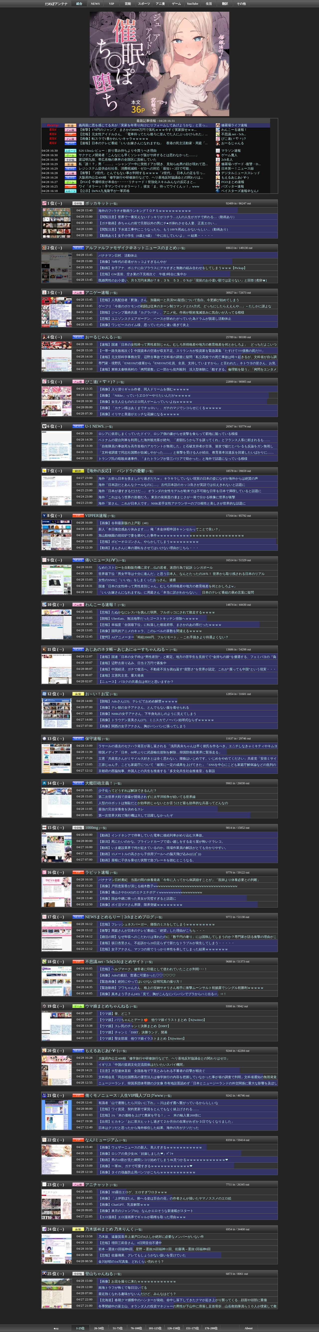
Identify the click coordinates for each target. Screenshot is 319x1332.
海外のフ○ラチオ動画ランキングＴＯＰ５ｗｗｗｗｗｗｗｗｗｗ (144, 211)
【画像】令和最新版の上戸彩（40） (124, 523)
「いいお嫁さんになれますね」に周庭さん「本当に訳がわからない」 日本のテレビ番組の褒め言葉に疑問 (176, 592)
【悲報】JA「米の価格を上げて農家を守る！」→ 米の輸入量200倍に (149, 1115)
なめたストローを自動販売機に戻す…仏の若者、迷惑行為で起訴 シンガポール (155, 567)
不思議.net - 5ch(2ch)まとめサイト (115, 962)
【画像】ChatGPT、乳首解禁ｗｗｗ (124, 1204)
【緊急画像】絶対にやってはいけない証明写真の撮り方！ (140, 981)
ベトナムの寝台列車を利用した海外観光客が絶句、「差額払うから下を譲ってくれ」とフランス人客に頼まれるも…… (184, 440)
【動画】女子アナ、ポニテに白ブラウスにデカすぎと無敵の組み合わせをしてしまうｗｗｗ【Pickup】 (172, 268)
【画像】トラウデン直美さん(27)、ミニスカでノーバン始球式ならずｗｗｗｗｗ (156, 720)
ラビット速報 (97, 872)
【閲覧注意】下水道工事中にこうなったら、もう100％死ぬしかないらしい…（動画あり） (164, 229)
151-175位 (192, 1328)
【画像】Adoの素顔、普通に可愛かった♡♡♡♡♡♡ (136, 975)
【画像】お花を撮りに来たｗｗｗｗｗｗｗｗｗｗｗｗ (137, 1281)
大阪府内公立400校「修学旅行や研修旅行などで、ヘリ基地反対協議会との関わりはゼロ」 (164, 1058)
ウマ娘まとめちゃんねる (107, 1006)
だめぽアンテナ (56, 4)
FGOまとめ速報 (232, 182)
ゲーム (176, 3)
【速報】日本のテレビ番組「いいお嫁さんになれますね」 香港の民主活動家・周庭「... (143, 143)
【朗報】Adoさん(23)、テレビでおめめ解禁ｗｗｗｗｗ (138, 701)
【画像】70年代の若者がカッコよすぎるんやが (132, 262)
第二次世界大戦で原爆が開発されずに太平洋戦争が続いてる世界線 (147, 797)
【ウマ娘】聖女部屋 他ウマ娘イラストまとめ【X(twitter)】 (142, 1038)
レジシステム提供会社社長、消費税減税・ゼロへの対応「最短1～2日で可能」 (135, 168)
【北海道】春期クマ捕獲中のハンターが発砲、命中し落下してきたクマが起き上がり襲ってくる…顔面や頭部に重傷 (182, 1300)
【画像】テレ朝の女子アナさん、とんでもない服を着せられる (143, 707)
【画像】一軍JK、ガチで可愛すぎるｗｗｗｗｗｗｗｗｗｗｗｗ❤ (145, 1166)
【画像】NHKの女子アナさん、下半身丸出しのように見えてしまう (147, 714)
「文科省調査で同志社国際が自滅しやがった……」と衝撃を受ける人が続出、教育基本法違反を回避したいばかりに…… (186, 452)
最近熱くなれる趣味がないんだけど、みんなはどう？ (137, 1294)
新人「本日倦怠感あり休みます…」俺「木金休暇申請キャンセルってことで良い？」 (160, 529)
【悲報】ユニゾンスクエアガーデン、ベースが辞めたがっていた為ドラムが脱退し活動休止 (164, 319)
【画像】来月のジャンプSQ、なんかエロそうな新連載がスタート (145, 1211)
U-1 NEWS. (95, 426)
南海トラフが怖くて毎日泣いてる (122, 1287)
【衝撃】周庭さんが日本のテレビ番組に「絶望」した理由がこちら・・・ (151, 930)
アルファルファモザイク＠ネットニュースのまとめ (131, 248)
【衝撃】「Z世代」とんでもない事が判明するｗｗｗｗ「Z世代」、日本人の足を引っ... (142, 173)
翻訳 (225, 3)
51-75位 (118, 1328)
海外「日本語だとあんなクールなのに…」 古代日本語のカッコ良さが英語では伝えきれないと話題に (171, 485)
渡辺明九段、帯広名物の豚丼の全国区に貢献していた (118, 159)
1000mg (91, 828)
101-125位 (155, 1328)
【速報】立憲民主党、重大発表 (121, 675)
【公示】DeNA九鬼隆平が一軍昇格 (104, 191)
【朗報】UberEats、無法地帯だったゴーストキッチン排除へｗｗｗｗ (148, 618)
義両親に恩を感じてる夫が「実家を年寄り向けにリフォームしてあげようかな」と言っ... (143, 125)
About (248, 1328)
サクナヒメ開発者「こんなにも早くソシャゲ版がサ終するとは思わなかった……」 (139, 155)
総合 (79, 3)
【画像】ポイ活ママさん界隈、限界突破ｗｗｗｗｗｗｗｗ (140, 905)
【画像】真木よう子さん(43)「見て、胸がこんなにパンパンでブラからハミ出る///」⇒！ (162, 994)
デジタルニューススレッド (240, 173)
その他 (241, 3)
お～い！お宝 (97, 694)
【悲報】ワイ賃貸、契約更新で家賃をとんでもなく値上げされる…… (148, 1109)
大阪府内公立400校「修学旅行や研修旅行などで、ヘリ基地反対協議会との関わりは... (141, 177)
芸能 (128, 3)
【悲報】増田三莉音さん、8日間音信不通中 (130, 1243)
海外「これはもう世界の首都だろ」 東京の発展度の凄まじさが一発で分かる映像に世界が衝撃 (166, 497)
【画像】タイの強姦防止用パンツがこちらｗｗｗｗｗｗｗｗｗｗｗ (147, 1172)
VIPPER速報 (96, 515)
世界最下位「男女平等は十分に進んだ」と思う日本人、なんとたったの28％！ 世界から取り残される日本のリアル (181, 574)
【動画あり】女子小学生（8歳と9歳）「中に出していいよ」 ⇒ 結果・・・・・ (156, 235)
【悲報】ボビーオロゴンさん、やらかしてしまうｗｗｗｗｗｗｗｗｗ (148, 542)
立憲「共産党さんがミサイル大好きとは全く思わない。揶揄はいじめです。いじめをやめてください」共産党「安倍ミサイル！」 (187, 761)
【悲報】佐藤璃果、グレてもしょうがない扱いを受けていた (142, 1255)
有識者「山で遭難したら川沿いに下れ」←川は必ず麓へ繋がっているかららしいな (158, 1103)
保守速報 (93, 738)
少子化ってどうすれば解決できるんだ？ (127, 790)
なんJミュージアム (102, 1140)
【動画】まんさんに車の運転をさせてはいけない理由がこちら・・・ (148, 548)
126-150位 (173, 1328)
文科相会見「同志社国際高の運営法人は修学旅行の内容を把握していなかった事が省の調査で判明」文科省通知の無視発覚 (187, 1077)
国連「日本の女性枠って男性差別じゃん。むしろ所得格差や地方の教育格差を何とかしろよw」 (167, 586)
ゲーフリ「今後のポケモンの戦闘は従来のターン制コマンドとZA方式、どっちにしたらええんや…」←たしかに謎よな (184, 306)
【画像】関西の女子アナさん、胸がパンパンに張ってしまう (142, 726)
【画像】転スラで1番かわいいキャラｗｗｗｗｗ (114, 139)
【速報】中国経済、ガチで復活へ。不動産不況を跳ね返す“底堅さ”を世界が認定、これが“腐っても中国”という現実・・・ (187, 669)
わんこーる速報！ (234, 130)
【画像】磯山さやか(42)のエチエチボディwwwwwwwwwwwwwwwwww (150, 892)
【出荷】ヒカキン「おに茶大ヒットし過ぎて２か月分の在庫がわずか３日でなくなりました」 (166, 1121)
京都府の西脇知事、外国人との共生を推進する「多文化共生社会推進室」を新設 (156, 771)
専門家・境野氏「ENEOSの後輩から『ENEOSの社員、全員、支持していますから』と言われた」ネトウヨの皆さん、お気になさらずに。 (186, 365)
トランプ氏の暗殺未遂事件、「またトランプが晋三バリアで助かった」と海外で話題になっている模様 (172, 458)
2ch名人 (227, 159)
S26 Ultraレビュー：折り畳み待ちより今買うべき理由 (117, 150)
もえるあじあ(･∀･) (234, 177)
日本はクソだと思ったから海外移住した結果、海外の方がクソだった (148, 1128)
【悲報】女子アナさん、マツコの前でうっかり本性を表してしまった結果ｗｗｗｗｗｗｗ (163, 949)
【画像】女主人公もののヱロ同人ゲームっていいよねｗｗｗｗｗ (145, 402)
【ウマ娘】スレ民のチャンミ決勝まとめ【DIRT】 (134, 1026)
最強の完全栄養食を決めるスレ (121, 809)
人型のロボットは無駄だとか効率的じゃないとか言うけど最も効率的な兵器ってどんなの (163, 803)
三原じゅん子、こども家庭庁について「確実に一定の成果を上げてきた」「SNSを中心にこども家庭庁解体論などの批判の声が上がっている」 (187, 767)
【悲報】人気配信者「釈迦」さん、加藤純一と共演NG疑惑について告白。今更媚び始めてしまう (168, 300)
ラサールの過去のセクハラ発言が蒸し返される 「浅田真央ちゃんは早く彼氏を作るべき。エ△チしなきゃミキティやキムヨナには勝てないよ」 (187, 748)
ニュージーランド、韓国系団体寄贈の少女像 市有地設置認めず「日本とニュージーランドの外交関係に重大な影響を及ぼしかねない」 (187, 1085)
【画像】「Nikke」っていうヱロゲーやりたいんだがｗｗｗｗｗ (144, 395)
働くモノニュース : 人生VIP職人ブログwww (124, 1095)
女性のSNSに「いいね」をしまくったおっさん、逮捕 (137, 580)
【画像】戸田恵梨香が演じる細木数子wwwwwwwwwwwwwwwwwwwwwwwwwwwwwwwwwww (168, 886)
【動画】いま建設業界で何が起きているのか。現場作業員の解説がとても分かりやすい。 (163, 848)
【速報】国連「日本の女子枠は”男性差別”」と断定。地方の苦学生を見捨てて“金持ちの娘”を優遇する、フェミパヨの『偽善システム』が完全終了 (187, 659)
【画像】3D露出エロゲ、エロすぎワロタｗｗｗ (132, 1192)
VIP (111, 3)
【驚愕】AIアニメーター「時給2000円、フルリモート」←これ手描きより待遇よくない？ (163, 637)
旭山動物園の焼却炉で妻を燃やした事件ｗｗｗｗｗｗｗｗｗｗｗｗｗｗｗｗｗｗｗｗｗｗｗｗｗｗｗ (171, 535)
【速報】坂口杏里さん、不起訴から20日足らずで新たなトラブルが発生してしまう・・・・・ (166, 943)
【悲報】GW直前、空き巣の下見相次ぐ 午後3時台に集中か (142, 274)
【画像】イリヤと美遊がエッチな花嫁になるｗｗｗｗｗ (138, 414)
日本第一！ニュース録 (237, 168)
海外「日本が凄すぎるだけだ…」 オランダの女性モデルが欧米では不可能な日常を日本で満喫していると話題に (179, 491)
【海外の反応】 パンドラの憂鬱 (115, 471)
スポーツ (144, 3)
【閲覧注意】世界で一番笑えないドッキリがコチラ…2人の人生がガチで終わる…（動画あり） (167, 217)
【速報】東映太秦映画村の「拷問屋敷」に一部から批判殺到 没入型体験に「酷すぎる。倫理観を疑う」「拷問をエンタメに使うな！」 (187, 371)
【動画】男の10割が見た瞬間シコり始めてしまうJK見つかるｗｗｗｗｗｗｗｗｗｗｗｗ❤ (163, 1160)
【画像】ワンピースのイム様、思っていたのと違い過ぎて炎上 (143, 325)
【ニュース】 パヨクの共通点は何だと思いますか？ (136, 682)
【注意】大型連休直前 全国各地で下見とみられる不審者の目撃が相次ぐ (151, 1071)
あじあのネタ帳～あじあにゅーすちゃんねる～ (127, 649)
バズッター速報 (232, 186)
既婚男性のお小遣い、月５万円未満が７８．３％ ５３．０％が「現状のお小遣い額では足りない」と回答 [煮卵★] (182, 280)
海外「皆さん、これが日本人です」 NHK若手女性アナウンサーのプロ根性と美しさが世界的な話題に (172, 503)
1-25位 (80, 1328)
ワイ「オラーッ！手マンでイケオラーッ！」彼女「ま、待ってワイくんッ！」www (139, 186)
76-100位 (136, 1328)
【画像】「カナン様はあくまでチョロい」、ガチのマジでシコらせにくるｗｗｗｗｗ (160, 408)
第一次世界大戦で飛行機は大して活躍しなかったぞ (135, 815)
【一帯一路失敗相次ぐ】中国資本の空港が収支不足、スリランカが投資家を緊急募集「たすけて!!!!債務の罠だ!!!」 (181, 351)
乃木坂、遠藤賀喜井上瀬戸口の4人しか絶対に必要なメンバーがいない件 (151, 1237)
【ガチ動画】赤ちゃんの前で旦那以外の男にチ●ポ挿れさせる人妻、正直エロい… (157, 223)
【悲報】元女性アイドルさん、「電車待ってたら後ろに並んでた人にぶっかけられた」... (143, 134)
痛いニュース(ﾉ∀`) (101, 560)
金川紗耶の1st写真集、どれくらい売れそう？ (131, 1261)
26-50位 (99, 1328)
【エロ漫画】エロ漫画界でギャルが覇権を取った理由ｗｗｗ (142, 1217)
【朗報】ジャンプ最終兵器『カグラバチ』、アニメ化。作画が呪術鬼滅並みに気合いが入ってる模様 (171, 312)
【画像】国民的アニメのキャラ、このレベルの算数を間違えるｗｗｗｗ (150, 631)
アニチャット (97, 1185)
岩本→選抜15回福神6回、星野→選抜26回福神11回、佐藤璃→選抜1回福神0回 (154, 1249)
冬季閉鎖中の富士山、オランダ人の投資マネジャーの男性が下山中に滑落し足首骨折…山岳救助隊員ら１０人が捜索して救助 (187, 1308)
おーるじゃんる (232, 143)
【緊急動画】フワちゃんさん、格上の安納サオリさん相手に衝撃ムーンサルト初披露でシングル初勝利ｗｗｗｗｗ (181, 988)
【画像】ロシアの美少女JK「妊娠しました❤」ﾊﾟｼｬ (135, 1153)
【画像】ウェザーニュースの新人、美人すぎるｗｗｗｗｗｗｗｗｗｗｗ (150, 1147)
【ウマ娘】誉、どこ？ (114, 1013)
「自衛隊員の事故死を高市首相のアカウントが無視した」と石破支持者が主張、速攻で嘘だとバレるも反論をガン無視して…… (185, 448)
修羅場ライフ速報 (234, 125)
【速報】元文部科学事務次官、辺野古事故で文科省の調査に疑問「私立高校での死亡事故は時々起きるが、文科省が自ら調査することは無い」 (187, 359)
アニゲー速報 (97, 292)
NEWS (95, 3)
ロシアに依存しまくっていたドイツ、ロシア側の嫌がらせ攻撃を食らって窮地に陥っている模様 (168, 434)
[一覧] (113, 203)
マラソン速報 (231, 150)
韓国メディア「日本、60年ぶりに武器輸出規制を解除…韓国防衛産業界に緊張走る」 (160, 752)
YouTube (192, 3)
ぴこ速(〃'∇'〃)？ (233, 138)
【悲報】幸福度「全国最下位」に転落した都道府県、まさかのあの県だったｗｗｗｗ (160, 625)
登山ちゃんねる (99, 1274)
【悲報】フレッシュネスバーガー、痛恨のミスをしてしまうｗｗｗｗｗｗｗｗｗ (156, 924)
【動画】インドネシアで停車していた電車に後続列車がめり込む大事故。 (151, 835)
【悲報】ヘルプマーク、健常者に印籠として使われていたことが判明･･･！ (152, 969)
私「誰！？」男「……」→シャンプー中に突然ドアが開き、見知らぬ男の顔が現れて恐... (143, 164)
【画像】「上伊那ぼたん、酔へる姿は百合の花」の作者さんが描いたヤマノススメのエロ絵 (164, 1198)
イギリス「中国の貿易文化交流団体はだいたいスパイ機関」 (142, 1064)
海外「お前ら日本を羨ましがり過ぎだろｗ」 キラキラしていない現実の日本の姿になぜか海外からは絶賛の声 (178, 478)
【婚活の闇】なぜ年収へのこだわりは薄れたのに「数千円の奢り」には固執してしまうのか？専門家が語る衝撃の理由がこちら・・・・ (187, 939)
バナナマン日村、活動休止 (117, 255)
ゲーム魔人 (229, 155)
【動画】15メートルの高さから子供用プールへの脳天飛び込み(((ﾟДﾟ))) (149, 854)
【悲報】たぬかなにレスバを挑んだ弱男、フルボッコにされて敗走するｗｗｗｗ (156, 612)
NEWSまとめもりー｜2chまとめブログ (119, 917)
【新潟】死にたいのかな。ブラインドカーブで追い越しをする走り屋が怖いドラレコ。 (161, 841)
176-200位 (211, 1328)
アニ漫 (160, 3)
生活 (209, 3)
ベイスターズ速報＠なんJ (239, 191)
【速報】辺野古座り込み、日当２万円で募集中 (132, 663)
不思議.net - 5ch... (233, 134)
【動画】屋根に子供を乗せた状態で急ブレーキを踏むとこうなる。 (147, 860)
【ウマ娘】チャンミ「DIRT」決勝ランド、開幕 (132, 1032)
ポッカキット (97, 203)
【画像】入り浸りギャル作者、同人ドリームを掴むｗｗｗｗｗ (143, 389)
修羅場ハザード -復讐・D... (240, 164)
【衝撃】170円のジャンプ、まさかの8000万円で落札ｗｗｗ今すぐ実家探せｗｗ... (138, 130)
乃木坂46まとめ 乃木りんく (109, 1229)
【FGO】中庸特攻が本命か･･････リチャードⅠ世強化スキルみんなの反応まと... (137, 182)
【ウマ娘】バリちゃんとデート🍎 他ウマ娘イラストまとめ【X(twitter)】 (152, 1020)
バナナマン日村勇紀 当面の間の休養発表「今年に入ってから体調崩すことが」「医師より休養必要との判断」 (179, 880)
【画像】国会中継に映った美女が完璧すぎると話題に (137, 898)
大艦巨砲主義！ (99, 783)
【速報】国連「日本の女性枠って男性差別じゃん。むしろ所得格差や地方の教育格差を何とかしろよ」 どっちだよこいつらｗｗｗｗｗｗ (187, 347)
